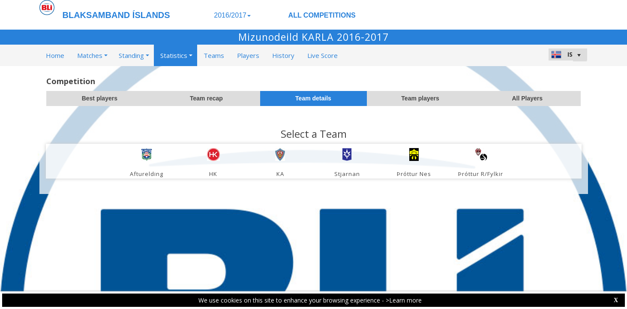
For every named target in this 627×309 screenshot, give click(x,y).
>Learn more (404, 300)
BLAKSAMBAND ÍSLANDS (116, 15)
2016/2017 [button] (232, 15)
